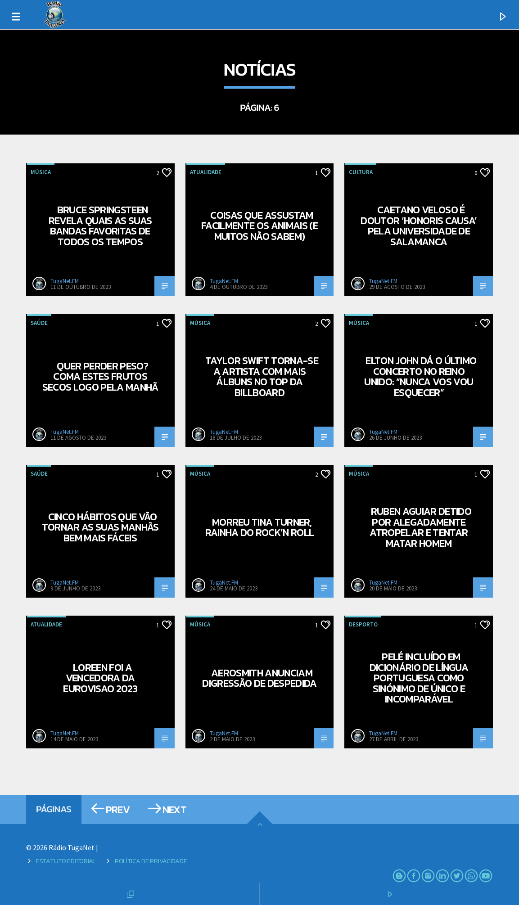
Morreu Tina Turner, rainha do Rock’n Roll (259, 527)
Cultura (361, 172)
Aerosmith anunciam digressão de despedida (259, 678)
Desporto (363, 624)
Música (41, 172)
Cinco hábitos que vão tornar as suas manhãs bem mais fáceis (100, 527)
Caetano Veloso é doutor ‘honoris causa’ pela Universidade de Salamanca (419, 225)
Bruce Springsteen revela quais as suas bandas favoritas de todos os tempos (100, 225)
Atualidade (205, 172)
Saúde (39, 323)
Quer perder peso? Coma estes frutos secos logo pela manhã (100, 376)
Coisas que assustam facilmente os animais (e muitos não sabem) (259, 225)
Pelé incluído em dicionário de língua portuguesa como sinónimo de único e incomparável (419, 678)
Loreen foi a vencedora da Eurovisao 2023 (100, 678)
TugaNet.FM (64, 281)
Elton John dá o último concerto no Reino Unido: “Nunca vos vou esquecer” (420, 376)
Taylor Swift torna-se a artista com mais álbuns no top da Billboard (261, 376)
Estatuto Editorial (66, 861)
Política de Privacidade (151, 861)
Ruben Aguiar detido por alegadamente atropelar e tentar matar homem (420, 527)
